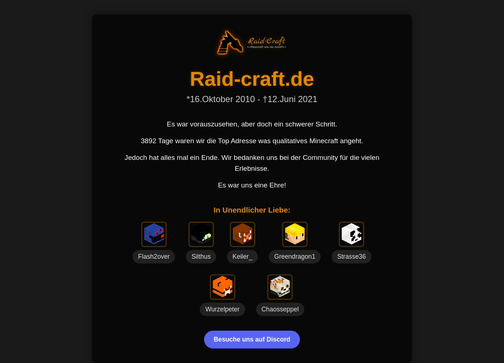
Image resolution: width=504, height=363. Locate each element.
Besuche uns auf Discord (252, 339)
